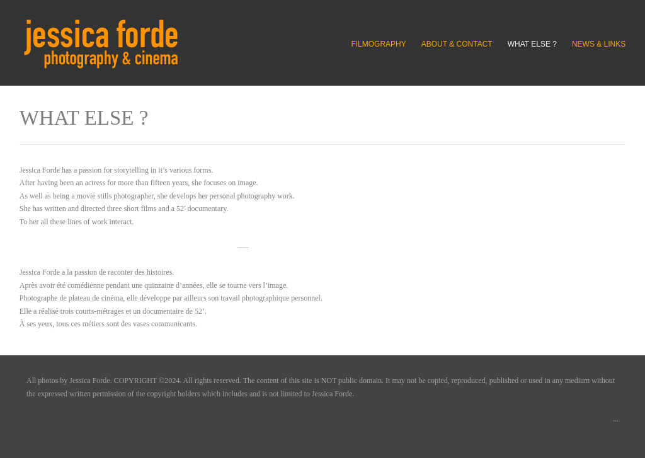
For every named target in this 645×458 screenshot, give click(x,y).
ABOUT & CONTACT (457, 44)
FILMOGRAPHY (378, 44)
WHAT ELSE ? (532, 44)
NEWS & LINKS (598, 44)
